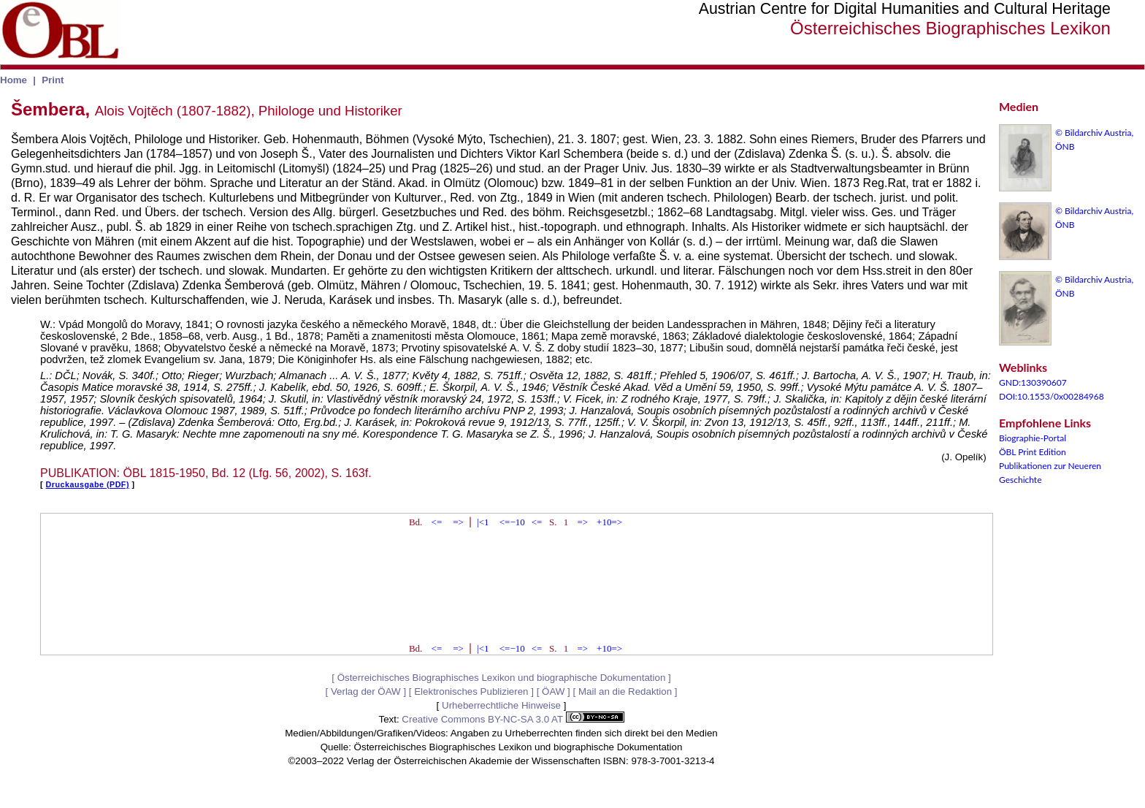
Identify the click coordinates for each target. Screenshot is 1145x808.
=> (458, 522)
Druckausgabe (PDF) (87, 484)
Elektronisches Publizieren (471, 691)
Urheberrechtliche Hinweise (501, 705)
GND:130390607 (1033, 382)
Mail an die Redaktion (625, 691)
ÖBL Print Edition (1032, 451)
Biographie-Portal (1032, 437)
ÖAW (553, 691)
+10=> (609, 522)
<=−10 (512, 522)
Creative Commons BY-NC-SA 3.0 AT (513, 719)
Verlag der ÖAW (366, 691)
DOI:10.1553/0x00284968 (1051, 396)
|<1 (483, 522)
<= (437, 522)
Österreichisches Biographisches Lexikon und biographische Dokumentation (501, 677)
